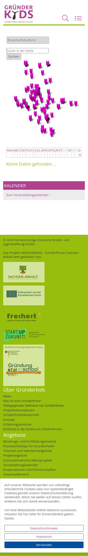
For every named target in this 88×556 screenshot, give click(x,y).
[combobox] (27, 40)
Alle (9, 150)
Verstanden (44, 545)
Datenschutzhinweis (44, 528)
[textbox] (29, 40)
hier (26, 514)
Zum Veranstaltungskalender (27, 195)
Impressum (44, 537)
